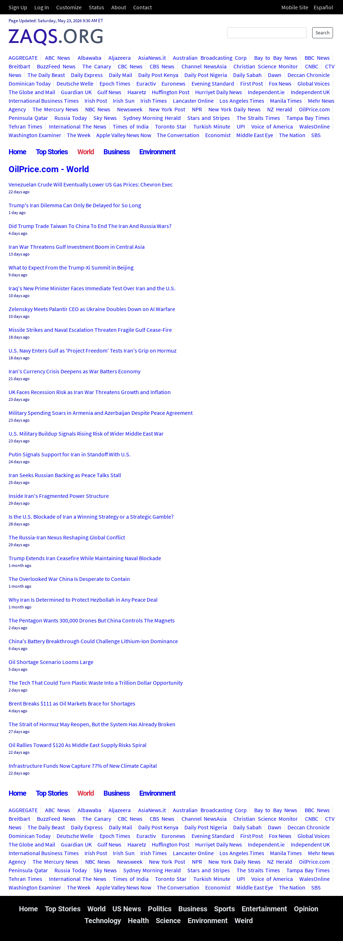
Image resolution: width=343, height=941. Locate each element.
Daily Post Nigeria (205, 74)
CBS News (162, 66)
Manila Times (286, 100)
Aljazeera (119, 57)
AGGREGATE (23, 57)
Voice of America (272, 126)
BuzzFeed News (56, 66)
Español (323, 7)
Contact (142, 7)
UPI (241, 126)
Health (138, 920)
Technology (102, 920)
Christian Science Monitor (265, 66)
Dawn (274, 74)
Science (168, 920)
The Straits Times (258, 117)
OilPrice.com (314, 109)
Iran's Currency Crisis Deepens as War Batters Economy (74, 371)
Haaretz (136, 92)
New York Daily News (234, 109)
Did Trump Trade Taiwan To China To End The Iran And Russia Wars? (90, 225)
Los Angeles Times (241, 100)
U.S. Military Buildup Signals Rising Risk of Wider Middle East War (86, 433)
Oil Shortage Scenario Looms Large (51, 661)
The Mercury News (56, 109)
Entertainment (264, 908)
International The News (78, 126)
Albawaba (89, 57)
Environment (157, 151)
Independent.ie (266, 92)
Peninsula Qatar (28, 117)
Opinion (306, 908)
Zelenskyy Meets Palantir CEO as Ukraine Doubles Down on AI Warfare (92, 308)
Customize (69, 7)
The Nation (292, 135)
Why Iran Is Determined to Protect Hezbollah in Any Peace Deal (83, 599)
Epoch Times (115, 83)
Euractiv (146, 83)
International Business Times (44, 100)
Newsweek (129, 109)
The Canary (96, 66)
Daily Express (87, 74)
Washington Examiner (35, 135)
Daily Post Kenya (158, 74)
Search (322, 32)
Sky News (105, 117)
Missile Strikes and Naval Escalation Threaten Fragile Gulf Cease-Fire (90, 329)
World (85, 151)
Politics (160, 908)
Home (17, 151)
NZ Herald (279, 109)
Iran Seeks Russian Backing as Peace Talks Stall (65, 475)
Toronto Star (171, 126)
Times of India (131, 126)
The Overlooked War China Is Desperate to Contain (69, 578)
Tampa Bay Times (308, 117)
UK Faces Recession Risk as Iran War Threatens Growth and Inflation (90, 392)
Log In (41, 7)
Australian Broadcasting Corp (210, 57)
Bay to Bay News (276, 57)
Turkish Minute (211, 126)
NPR (197, 109)
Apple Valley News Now (123, 135)
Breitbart (19, 66)
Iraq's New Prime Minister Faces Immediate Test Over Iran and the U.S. (92, 288)
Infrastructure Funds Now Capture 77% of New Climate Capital (83, 765)
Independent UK (310, 92)
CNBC (311, 66)
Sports (224, 908)
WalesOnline (314, 126)
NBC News (97, 109)
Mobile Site (294, 7)
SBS (316, 135)
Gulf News (109, 92)
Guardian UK (76, 92)
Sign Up (18, 7)
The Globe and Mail (32, 92)
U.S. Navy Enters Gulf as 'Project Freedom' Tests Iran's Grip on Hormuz (93, 350)
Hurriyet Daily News (218, 92)
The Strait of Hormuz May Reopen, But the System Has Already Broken (92, 724)
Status (96, 7)
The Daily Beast (46, 74)
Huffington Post (170, 92)
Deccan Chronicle (309, 74)
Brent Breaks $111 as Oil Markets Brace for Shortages (72, 703)
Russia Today (70, 117)
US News (126, 908)
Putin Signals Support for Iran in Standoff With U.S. (70, 454)
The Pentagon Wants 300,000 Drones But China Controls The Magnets (92, 620)
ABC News (58, 57)
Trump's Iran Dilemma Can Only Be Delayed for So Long (75, 205)
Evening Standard (213, 83)
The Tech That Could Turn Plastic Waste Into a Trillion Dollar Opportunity (96, 682)
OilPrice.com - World (49, 169)
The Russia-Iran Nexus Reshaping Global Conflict (67, 537)
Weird (244, 920)
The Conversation (178, 135)
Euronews (173, 83)
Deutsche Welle (75, 83)
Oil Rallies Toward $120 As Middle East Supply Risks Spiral (77, 744)
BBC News (317, 57)
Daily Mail (120, 74)
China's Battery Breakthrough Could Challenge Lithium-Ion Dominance (93, 641)
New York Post (167, 109)
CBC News (130, 66)
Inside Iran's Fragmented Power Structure (59, 495)
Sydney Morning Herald (152, 117)
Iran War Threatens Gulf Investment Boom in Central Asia (77, 246)
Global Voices (314, 83)
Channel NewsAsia (204, 66)
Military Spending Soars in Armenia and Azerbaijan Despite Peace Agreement (101, 412)
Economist (218, 135)
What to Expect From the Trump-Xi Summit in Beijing (71, 267)
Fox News (280, 83)
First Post (251, 83)
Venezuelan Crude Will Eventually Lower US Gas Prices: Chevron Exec (91, 184)
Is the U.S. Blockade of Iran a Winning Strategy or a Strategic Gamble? (91, 516)
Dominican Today (29, 83)
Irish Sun (123, 100)
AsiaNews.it (152, 57)
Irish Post (95, 100)
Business (116, 151)
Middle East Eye (254, 135)
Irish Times (153, 100)
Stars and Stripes (208, 117)
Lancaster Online (193, 100)
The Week (79, 135)
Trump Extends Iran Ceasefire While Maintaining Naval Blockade (85, 558)
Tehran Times (25, 126)
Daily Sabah (247, 74)
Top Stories (52, 151)
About (118, 7)
